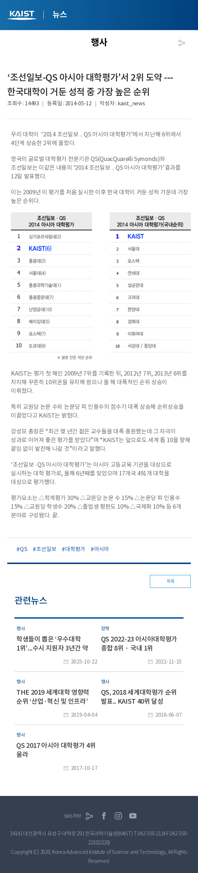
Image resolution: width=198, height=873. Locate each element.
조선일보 (46, 549)
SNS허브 (72, 816)
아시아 (101, 549)
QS (23, 549)
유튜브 (132, 815)
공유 (181, 43)
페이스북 (104, 815)
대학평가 (75, 549)
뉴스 (59, 14)
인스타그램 (118, 815)
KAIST (23, 16)
